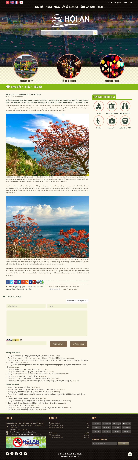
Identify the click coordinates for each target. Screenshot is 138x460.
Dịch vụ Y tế (111, 128)
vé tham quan (117, 424)
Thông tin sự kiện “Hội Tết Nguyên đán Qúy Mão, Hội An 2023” (29, 356)
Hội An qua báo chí (88, 7)
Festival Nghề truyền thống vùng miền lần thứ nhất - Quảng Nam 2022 (32, 389)
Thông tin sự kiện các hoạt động (19, 405)
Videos (57, 7)
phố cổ (97, 427)
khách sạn (97, 431)
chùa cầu (116, 427)
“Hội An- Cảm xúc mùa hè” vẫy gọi (19, 387)
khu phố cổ (126, 424)
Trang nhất (39, 7)
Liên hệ (101, 7)
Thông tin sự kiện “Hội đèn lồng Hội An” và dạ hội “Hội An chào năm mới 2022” (35, 401)
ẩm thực (126, 431)
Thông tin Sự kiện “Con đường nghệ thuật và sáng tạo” (27, 372)
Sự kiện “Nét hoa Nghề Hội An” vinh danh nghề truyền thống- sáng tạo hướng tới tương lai (39, 381)
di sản (116, 431)
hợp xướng (126, 427)
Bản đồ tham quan (70, 7)
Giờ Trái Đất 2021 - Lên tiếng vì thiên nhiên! (23, 410)
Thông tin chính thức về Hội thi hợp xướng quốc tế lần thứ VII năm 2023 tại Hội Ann (37, 358)
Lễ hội (98, 113)
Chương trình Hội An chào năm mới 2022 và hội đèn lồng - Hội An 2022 (32, 403)
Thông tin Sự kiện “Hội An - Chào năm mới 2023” (25, 369)
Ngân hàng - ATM (125, 128)
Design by (70, 456)
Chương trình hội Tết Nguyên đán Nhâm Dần (23, 398)
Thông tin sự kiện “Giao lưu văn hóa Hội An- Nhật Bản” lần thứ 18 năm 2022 (34, 374)
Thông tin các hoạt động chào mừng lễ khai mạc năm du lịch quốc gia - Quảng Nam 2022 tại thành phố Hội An (46, 394)
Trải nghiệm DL (125, 113)
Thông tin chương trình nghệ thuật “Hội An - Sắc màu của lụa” (29, 378)
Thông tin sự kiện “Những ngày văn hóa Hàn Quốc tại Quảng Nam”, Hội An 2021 (36, 407)
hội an (97, 424)
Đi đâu (98, 128)
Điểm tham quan (112, 113)
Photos (49, 7)
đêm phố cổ (106, 427)
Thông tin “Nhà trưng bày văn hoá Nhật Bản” (23, 376)
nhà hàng (107, 431)
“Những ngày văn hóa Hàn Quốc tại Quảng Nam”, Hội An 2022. (30, 392)
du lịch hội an (107, 424)
